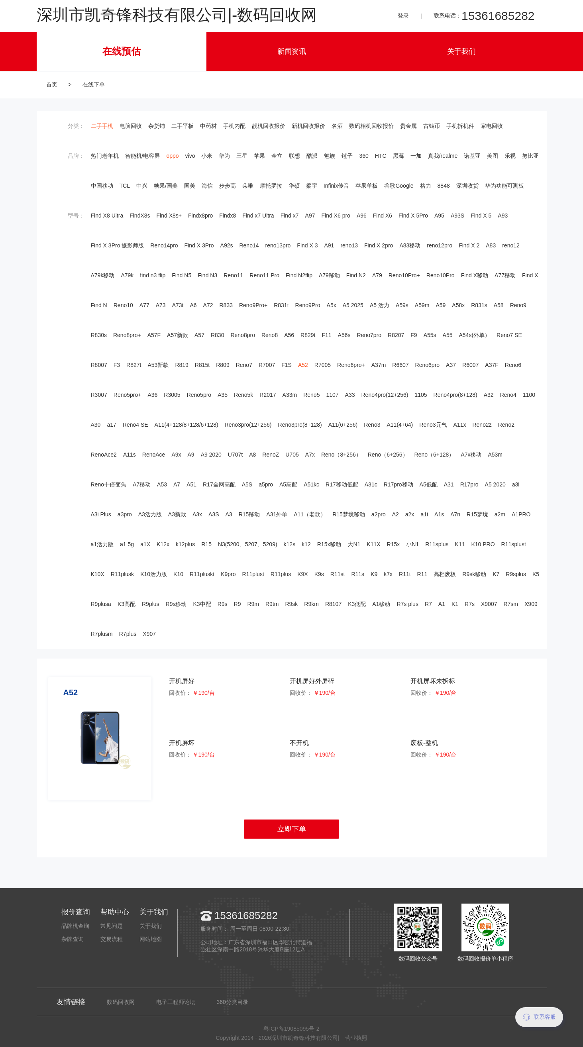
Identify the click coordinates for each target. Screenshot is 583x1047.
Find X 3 (307, 245)
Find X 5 (481, 215)
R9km (311, 604)
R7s (470, 604)
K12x (163, 544)
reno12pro (439, 245)
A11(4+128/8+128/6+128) (186, 425)
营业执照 (356, 1038)
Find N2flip (299, 275)
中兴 (141, 185)
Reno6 (513, 365)
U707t (235, 454)
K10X (97, 574)
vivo (190, 156)
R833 (225, 305)
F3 (117, 365)
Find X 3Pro (199, 245)
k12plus (185, 544)
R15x (393, 544)
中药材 (208, 126)
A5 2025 (353, 305)
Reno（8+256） (341, 454)
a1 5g (127, 544)
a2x (409, 514)
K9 (374, 574)
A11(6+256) (343, 425)
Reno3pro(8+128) (300, 425)
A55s (430, 335)
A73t (178, 305)
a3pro (125, 514)
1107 (332, 395)
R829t (307, 335)
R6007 (470, 365)
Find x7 (290, 215)
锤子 (347, 156)
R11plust (253, 574)
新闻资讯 (291, 51)
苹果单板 (366, 185)
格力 (425, 185)
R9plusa (101, 604)
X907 (149, 634)
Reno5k (243, 395)
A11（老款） (310, 514)
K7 (496, 574)
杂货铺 (156, 126)
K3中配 (202, 604)
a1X (145, 544)
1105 (420, 395)
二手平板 (182, 126)
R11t (405, 574)
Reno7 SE (509, 335)
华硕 (294, 185)
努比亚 (530, 156)
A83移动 (409, 245)
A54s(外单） (474, 335)
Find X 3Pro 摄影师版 (117, 245)
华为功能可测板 (504, 185)
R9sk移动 (474, 574)
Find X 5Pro (413, 215)
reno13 (349, 245)
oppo (172, 156)
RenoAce (153, 454)
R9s (223, 604)
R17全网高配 (219, 484)
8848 (444, 185)
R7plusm (102, 634)
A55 (448, 335)
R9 (237, 604)
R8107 (333, 604)
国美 (189, 185)
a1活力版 (102, 544)
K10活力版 (153, 574)
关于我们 (461, 51)
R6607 (400, 365)
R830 (217, 335)
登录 (403, 15)
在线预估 (121, 51)
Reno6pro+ (351, 365)
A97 (310, 215)
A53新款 (158, 365)
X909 (531, 604)
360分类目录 (232, 1002)
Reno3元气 (433, 425)
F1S (286, 365)
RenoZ (270, 454)
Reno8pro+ (127, 335)
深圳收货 (467, 185)
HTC (381, 156)
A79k (127, 275)
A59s (402, 305)
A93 (503, 215)
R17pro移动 (398, 484)
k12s (290, 544)
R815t (202, 365)
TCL (125, 185)
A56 (289, 335)
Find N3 (207, 275)
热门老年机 (105, 156)
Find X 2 (469, 245)
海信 (207, 185)
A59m (422, 305)
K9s (319, 574)
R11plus (281, 574)
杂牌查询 (72, 939)
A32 (489, 395)
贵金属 (408, 126)
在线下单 (93, 84)
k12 (306, 544)
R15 (206, 544)
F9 (413, 335)
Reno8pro (242, 335)
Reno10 (123, 305)
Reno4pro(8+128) (455, 395)
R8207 (396, 335)
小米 (206, 156)
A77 (144, 305)
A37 (451, 365)
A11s (129, 454)
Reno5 (311, 395)
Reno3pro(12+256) (248, 425)
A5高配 (288, 484)
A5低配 (429, 484)
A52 (303, 365)
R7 (428, 604)
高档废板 (445, 574)
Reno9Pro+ (253, 305)
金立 (277, 156)
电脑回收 (131, 126)
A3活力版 (150, 514)
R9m (253, 604)
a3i (516, 484)
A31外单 (276, 514)
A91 (329, 245)
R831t (281, 305)
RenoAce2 (104, 454)
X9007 (489, 604)
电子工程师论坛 (175, 1002)
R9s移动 (176, 604)
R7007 (267, 365)
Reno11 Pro (264, 275)
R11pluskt (202, 574)
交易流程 (111, 939)
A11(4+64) (400, 425)
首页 (51, 84)
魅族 (329, 156)
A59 (441, 305)
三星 (241, 156)
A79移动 (329, 275)
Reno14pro (164, 245)
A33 (350, 395)
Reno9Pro (307, 305)
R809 (222, 365)
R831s (479, 305)
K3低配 (357, 604)
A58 (499, 305)
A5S (247, 484)
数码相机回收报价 (371, 126)
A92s (226, 245)
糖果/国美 (166, 185)
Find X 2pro (378, 245)
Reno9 (518, 305)
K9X (302, 574)
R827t (133, 365)
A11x (459, 425)
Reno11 (233, 275)
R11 (422, 574)
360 (363, 156)
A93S (457, 215)
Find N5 (181, 275)
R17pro (469, 484)
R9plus (150, 604)
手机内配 (234, 126)
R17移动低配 (342, 484)
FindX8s (140, 215)
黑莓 (398, 156)
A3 (229, 514)
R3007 (99, 395)
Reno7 (244, 365)
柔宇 (311, 185)
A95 (439, 215)
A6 (193, 305)
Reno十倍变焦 (108, 484)
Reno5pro (199, 395)
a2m (500, 514)
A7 (176, 484)
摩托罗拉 (271, 185)
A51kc (311, 484)
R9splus (516, 574)
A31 (449, 484)
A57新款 (177, 335)
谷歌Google (398, 185)
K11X (373, 544)
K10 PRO (483, 544)
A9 (191, 454)
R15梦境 (477, 514)
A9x (176, 454)
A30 (96, 425)
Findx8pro (200, 215)
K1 (454, 604)
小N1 (412, 544)
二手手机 (102, 126)
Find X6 (382, 215)
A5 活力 (379, 305)
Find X (530, 275)
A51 (191, 484)
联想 (294, 156)
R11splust (513, 544)
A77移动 (505, 275)
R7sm (510, 604)
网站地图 (150, 939)
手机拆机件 (460, 126)
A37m (378, 365)
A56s (344, 335)
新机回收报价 (308, 126)
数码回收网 (121, 1002)
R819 (181, 365)
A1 (441, 604)
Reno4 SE (135, 425)
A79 (377, 275)
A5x (331, 305)
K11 (460, 544)
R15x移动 (329, 544)
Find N (99, 305)
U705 (291, 454)
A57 (199, 335)
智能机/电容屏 (142, 156)
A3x (197, 514)
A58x (458, 305)
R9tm (272, 604)
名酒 (337, 126)
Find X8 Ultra (107, 215)
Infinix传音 (336, 185)
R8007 (99, 365)
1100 (529, 395)
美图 (492, 156)
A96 (362, 215)
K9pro (228, 574)
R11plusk (122, 574)
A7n (455, 514)
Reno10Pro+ (404, 275)
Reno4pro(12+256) (384, 395)
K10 (178, 574)
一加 (416, 156)
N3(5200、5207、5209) (247, 544)
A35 (223, 395)
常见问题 (111, 926)
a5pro (266, 484)
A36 (152, 395)
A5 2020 (495, 484)
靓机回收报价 (268, 126)
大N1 (353, 544)
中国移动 (102, 185)
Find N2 (356, 275)
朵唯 (247, 185)
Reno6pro (427, 365)
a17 (111, 425)
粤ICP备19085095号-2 (291, 1028)
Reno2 (506, 425)
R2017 (267, 395)
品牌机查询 (75, 926)
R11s (357, 574)
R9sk (291, 604)
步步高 (227, 185)
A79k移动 (103, 275)
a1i (424, 514)
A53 (162, 484)
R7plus (128, 634)
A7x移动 (471, 454)
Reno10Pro (440, 275)
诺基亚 (472, 156)
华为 (224, 156)
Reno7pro (369, 335)
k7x (388, 574)
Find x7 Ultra (258, 215)
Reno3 (372, 425)
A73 (161, 305)
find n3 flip (152, 275)
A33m (290, 395)
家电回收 (492, 126)
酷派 (312, 156)
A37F (491, 365)
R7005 (322, 365)
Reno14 (249, 245)
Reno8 (269, 335)
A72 (208, 305)
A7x (310, 454)
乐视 (510, 156)
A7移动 (142, 484)
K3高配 (126, 604)
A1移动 (381, 604)
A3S (213, 514)
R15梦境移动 (348, 514)
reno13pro (278, 245)
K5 (535, 574)
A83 (491, 245)
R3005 (172, 395)
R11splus (436, 544)
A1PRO (521, 514)
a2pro (378, 514)
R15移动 (249, 514)
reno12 (511, 245)
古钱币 (431, 126)
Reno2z (481, 425)
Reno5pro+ (127, 395)
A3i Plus (101, 514)
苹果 (259, 156)
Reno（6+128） (434, 454)
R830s (99, 335)
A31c (371, 484)
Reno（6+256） (388, 454)
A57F (154, 335)
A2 (395, 514)
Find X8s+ (169, 215)
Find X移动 (474, 275)
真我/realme (443, 156)
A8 (252, 454)
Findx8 (227, 215)
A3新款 (177, 514)
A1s (439, 514)
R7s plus (407, 604)
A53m (495, 454)
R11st (337, 574)
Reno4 (508, 395)
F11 (326, 335)
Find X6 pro (336, 215)
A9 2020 (211, 454)
